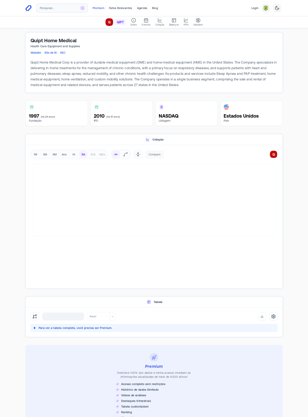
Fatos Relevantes (120, 8)
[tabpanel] (154, 217)
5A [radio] (83, 154)
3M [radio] (45, 154)
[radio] (116, 154)
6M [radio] (55, 154)
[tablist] (154, 139)
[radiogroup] (69, 154)
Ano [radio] (64, 154)
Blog (155, 8)
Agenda (142, 8)
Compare (155, 154)
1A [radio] (73, 154)
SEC (62, 52)
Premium (98, 8)
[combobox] (62, 8)
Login (255, 8)
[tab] (154, 139)
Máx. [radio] (102, 154)
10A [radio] (93, 154)
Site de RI (50, 52)
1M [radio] (35, 154)
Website (36, 52)
